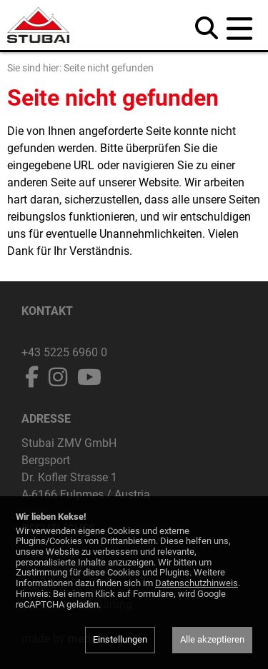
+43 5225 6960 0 (64, 352)
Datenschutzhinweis (196, 583)
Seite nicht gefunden (109, 68)
